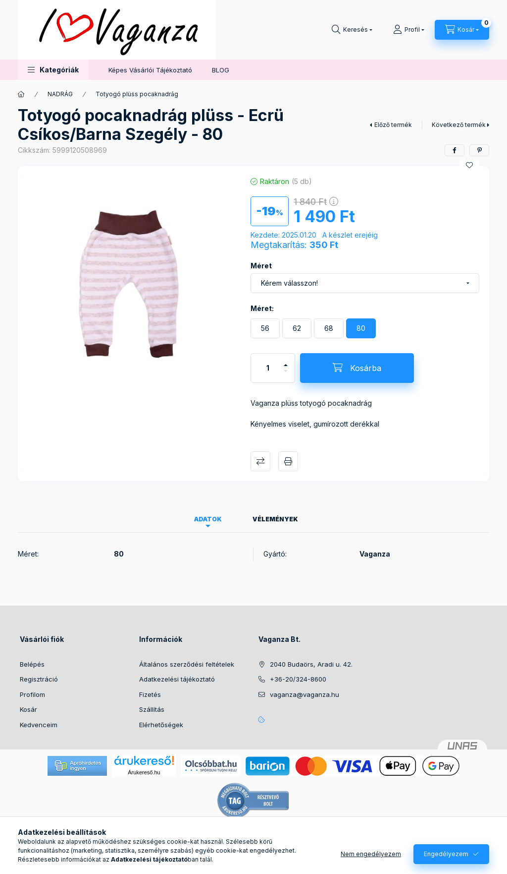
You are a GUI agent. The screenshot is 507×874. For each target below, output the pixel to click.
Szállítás (151, 709)
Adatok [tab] (208, 519)
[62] (296, 328)
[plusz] (286, 361)
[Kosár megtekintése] (462, 30)
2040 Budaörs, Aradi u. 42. (311, 664)
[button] (53, 70)
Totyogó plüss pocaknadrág (137, 94)
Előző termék (393, 124)
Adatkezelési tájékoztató (177, 679)
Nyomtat (288, 461)
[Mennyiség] (267, 368)
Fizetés (150, 694)
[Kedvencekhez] (469, 165)
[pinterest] (479, 150)
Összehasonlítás (260, 461)
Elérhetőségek (161, 725)
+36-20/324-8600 (298, 679)
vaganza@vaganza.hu (304, 694)
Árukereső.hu (144, 772)
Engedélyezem (446, 854)
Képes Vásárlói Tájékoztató (150, 70)
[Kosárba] (357, 368)
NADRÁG (60, 94)
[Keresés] (352, 30)
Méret (261, 265)
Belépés (32, 664)
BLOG (220, 70)
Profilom (32, 694)
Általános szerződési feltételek (186, 664)
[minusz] (286, 375)
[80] (361, 328)
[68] (329, 328)
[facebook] (454, 150)
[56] (265, 328)
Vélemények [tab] (275, 519)
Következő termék (459, 124)
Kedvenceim (38, 725)
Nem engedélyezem (371, 854)
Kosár (28, 709)
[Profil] (409, 30)
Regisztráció (39, 679)
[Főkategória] (21, 94)
